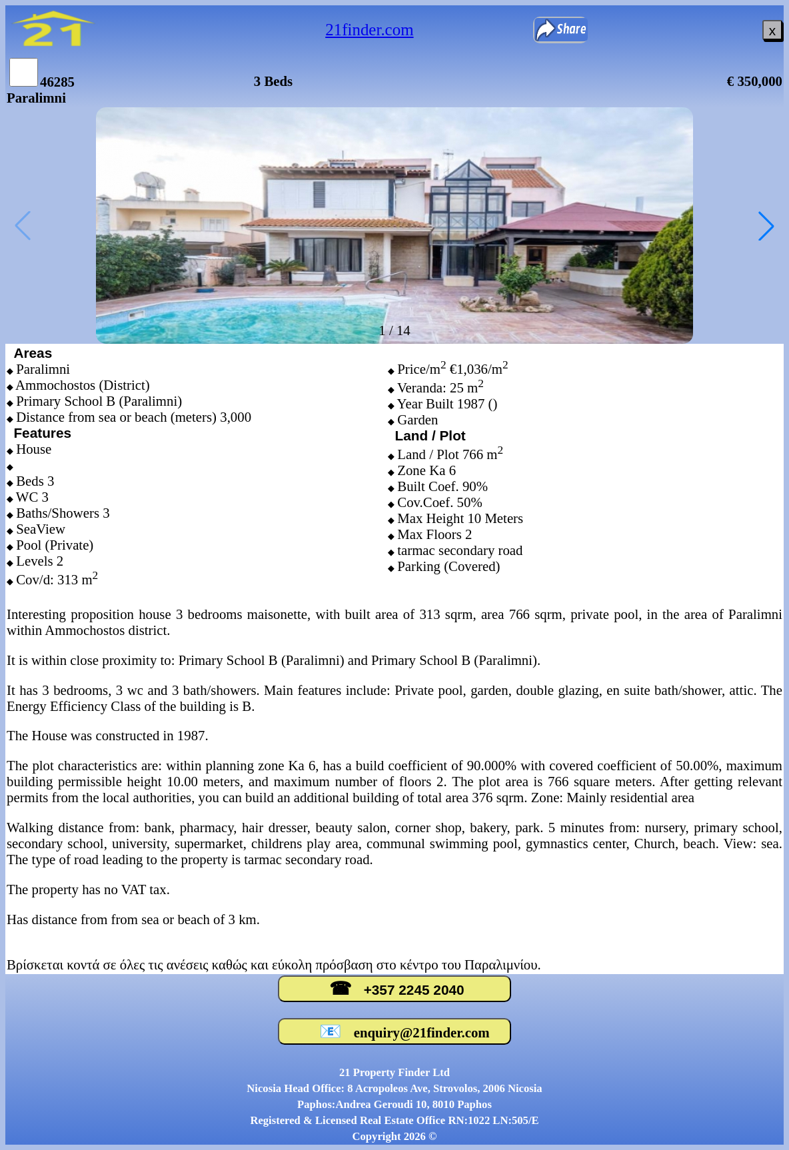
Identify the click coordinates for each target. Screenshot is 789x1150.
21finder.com (369, 30)
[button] (766, 226)
